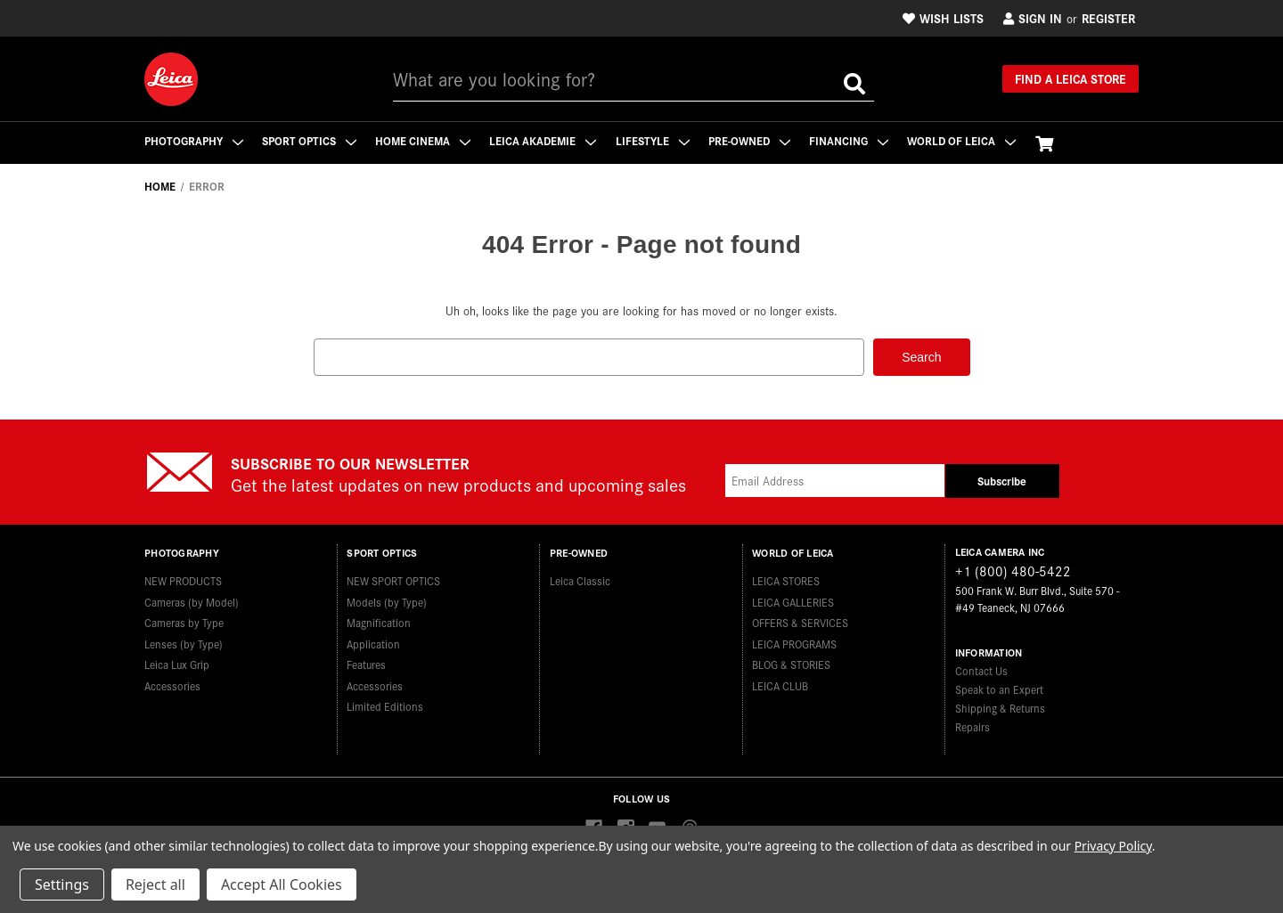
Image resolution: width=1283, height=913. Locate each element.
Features (366, 663)
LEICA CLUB (780, 683)
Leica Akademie (545, 140)
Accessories (172, 683)
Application (373, 641)
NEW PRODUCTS (183, 579)
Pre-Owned (753, 140)
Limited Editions (385, 705)
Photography (193, 140)
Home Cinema (424, 140)
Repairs (972, 725)
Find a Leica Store (1070, 78)
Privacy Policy (1113, 845)
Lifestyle (655, 140)
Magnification (379, 621)
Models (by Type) (387, 599)
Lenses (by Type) (183, 641)
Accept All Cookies (281, 884)
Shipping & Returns (1000, 706)
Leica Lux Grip (176, 663)
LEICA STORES (786, 579)
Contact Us (981, 669)
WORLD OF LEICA (966, 140)
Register (1108, 18)
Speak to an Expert (999, 688)
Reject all (155, 884)
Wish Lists (943, 18)
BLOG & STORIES (791, 663)
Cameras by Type (184, 621)
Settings (62, 884)
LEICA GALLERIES (793, 599)
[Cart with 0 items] (1049, 143)
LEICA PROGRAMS (794, 641)
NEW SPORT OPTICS (393, 579)
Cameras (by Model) (191, 599)
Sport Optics (310, 140)
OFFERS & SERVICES (800, 621)
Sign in (1032, 18)
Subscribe (1001, 480)
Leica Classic (580, 579)
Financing (853, 140)
